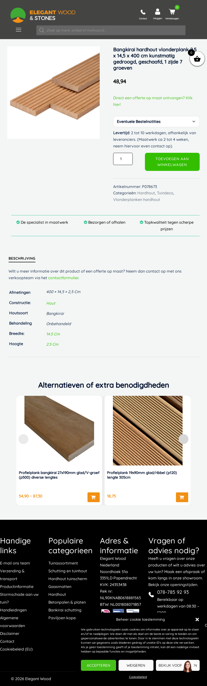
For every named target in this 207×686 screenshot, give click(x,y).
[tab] (22, 258)
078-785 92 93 (173, 592)
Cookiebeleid (138, 677)
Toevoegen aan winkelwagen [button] (182, 497)
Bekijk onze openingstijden (172, 584)
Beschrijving (22, 258)
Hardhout (57, 594)
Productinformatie (16, 586)
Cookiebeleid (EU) (16, 649)
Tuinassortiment (63, 563)
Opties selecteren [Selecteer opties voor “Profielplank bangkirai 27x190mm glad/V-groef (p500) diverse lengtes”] (93, 497)
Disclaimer (9, 633)
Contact (7, 641)
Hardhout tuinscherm (67, 578)
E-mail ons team (15, 563)
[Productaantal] (123, 159)
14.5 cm (53, 334)
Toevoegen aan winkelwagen (172, 161)
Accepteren (98, 665)
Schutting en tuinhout (67, 570)
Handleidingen (13, 610)
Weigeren (136, 665)
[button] (197, 619)
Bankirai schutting (64, 610)
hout (50, 303)
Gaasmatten (59, 586)
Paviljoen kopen (63, 617)
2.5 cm (52, 344)
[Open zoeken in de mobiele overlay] (110, 30)
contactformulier (63, 277)
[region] (187, 666)
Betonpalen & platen (67, 602)
